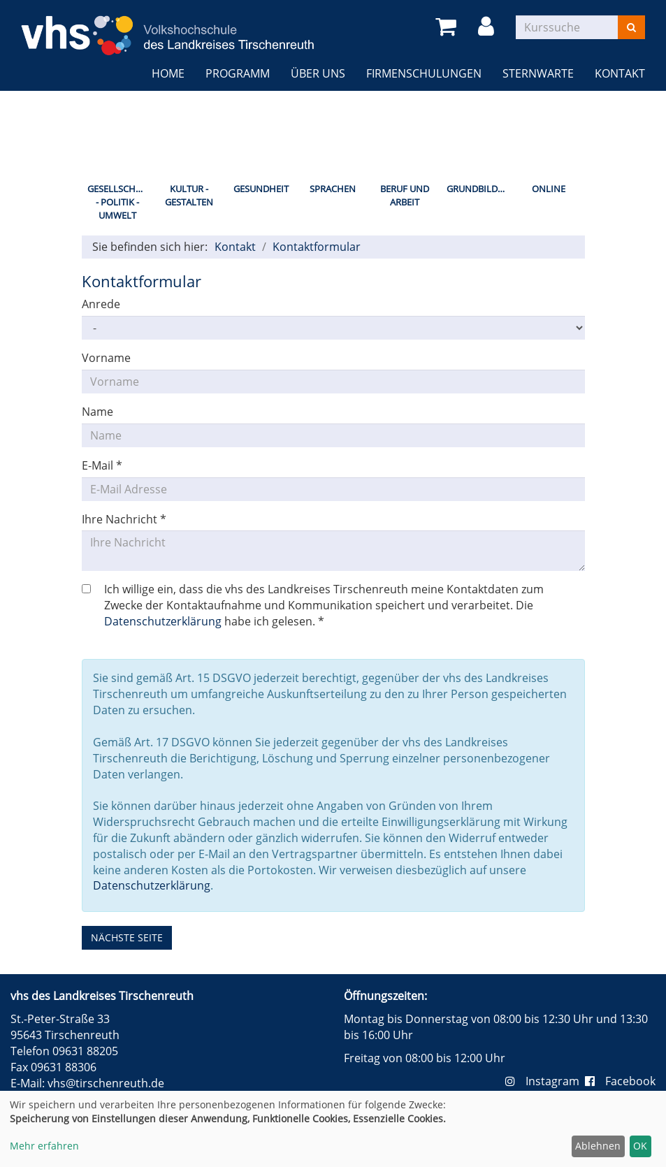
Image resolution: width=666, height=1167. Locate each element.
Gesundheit (261, 188)
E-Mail (102, 465)
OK (640, 1145)
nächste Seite (127, 937)
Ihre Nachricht (124, 519)
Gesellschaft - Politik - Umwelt (119, 201)
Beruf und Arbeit (404, 195)
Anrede (101, 304)
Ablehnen (598, 1145)
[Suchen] (631, 27)
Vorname (106, 357)
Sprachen (333, 188)
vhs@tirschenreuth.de (106, 1083)
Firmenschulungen (424, 73)
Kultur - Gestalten (189, 195)
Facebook (620, 1081)
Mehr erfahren (44, 1145)
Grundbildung (480, 188)
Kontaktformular (317, 246)
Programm (237, 73)
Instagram (545, 1081)
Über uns (318, 73)
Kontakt (620, 73)
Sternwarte (538, 73)
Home (168, 73)
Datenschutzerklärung (163, 621)
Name (97, 411)
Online (548, 188)
